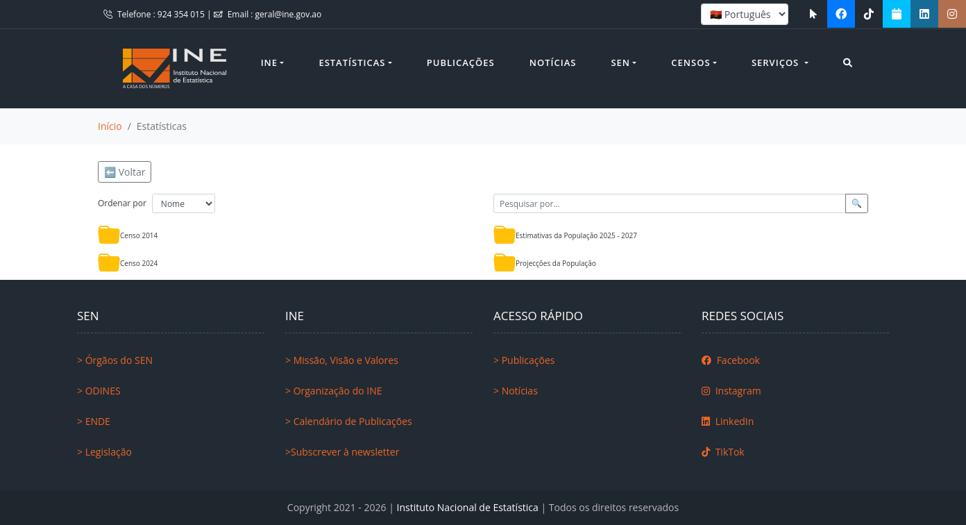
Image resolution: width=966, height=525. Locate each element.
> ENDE (93, 421)
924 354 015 (182, 14)
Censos (690, 62)
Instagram (731, 390)
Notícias (553, 62)
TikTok (723, 451)
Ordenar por (122, 203)
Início (110, 126)
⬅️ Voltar (124, 171)
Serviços (777, 62)
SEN (620, 62)
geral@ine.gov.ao (288, 14)
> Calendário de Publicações (348, 421)
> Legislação (104, 451)
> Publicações (523, 360)
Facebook (731, 360)
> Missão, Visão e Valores (341, 360)
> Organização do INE (333, 390)
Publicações (461, 62)
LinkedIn (728, 421)
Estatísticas (352, 62)
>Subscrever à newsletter (342, 451)
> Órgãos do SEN (115, 360)
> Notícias (515, 390)
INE (269, 62)
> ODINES (99, 390)
